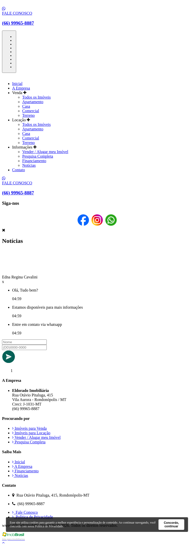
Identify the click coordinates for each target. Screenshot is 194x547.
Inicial (17, 83)
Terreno (28, 115)
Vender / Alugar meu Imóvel (45, 152)
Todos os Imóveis (36, 97)
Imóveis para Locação (31, 433)
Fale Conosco (25, 512)
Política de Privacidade (32, 517)
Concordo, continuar (171, 524)
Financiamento (34, 161)
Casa (26, 106)
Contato (18, 170)
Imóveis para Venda (29, 428)
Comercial (30, 111)
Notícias (29, 165)
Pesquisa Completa (37, 156)
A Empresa (21, 88)
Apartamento (32, 102)
